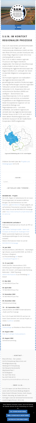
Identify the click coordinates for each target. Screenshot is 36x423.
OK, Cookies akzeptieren (18, 411)
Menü (19, 27)
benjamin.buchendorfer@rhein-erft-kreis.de (15, 379)
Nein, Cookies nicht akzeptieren (18, 415)
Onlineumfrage (6, 327)
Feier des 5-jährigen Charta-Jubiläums (13, 334)
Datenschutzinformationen (18, 419)
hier (16, 256)
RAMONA (5, 205)
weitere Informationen (9, 274)
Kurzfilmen (10, 321)
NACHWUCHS (16, 205)
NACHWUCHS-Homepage (10, 243)
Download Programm (10, 259)
